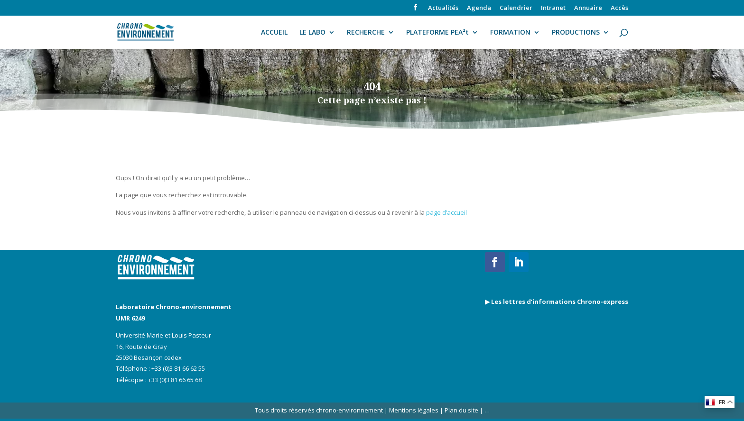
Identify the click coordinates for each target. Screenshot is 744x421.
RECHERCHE (366, 33)
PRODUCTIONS (576, 33)
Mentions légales (413, 410)
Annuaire (588, 8)
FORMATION (510, 33)
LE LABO (312, 33)
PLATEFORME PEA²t (437, 33)
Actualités (443, 8)
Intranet (553, 8)
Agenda (479, 8)
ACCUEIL (274, 33)
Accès (619, 8)
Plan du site (460, 410)
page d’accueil (446, 212)
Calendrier (516, 8)
